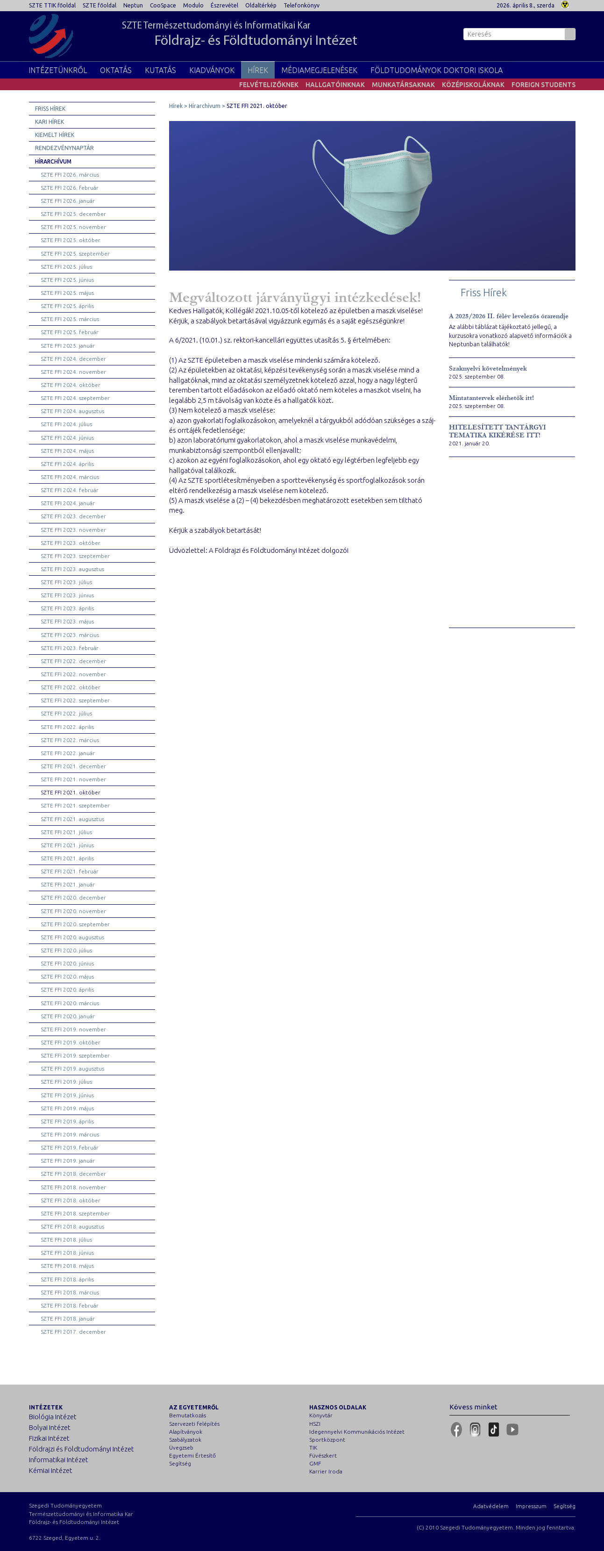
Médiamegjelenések (319, 70)
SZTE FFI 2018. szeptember (75, 1213)
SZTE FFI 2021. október (70, 792)
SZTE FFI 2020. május (67, 976)
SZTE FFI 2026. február (70, 188)
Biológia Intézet (53, 1417)
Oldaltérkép (261, 5)
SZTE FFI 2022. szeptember (75, 700)
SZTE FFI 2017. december (73, 1332)
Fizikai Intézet (49, 1438)
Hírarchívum (53, 161)
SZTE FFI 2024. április (67, 464)
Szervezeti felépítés (194, 1424)
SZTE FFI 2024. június (67, 438)
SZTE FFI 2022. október (70, 687)
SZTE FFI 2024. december (73, 359)
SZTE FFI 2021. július (66, 832)
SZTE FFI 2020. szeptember (75, 924)
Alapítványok (185, 1432)
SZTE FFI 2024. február (70, 490)
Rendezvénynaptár (64, 148)
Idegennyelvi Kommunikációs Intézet (357, 1432)
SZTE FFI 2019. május (67, 1108)
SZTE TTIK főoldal (52, 5)
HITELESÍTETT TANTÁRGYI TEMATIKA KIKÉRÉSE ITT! (497, 431)
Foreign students (544, 84)
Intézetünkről (57, 70)
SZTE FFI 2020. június (67, 963)
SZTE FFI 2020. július (66, 950)
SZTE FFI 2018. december (73, 1174)
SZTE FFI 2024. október (70, 385)
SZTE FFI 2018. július (66, 1240)
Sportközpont (327, 1440)
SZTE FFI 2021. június (67, 845)
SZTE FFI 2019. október (70, 1042)
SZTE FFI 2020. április (67, 989)
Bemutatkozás (187, 1415)
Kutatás (160, 70)
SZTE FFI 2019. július (66, 1082)
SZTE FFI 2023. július (66, 582)
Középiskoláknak (473, 84)
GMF (315, 1463)
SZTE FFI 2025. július (66, 267)
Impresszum (531, 1506)
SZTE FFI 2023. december (73, 516)
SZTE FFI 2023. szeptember (75, 556)
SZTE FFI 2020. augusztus (72, 937)
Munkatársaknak (403, 84)
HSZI (314, 1424)
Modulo (193, 5)
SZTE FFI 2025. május (67, 293)
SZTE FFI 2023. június (67, 595)
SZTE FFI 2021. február (70, 871)
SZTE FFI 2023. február (70, 648)
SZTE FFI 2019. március (70, 1134)
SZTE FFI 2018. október (70, 1200)
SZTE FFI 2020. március (70, 1003)
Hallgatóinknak (335, 84)
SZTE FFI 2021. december (73, 766)
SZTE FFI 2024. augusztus (72, 411)
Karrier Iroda (325, 1471)
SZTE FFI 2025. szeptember (75, 253)
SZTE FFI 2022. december (73, 661)
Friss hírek (50, 109)
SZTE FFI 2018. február (70, 1305)
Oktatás (116, 70)
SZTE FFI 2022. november (73, 674)
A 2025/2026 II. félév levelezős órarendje (508, 316)
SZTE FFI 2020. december (73, 897)
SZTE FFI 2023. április (67, 608)
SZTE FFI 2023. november (73, 530)
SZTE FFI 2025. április (67, 306)
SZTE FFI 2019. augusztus (72, 1068)
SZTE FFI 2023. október (70, 543)
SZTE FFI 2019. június (67, 1095)
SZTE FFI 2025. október (70, 240)
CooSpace (163, 5)
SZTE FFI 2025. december (73, 214)
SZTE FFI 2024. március (70, 477)
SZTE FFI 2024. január (68, 503)
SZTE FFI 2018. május (67, 1266)
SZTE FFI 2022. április (67, 727)
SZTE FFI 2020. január (68, 1016)
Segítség (180, 1463)
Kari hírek (49, 122)
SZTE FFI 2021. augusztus (72, 819)
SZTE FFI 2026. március (70, 175)
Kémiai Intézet (50, 1470)
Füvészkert (323, 1455)
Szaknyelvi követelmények (488, 368)
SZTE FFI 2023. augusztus (72, 569)
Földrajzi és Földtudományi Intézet (81, 1449)
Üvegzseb (181, 1447)
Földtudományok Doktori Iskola (436, 70)
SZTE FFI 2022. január (68, 753)
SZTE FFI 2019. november (73, 1029)
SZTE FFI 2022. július (66, 713)
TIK (313, 1447)
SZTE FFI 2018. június (67, 1253)
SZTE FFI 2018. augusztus (72, 1226)
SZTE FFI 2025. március (70, 319)
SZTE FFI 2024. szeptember (75, 398)
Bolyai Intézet (50, 1427)
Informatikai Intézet (58, 1460)
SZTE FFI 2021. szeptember (75, 805)
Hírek (258, 70)
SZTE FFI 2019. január (68, 1161)
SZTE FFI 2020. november (73, 911)
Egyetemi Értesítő (192, 1455)
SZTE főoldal (99, 5)
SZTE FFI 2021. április (67, 858)
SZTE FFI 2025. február (70, 332)
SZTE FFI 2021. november (73, 779)
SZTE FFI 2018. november (73, 1187)
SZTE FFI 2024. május (67, 451)
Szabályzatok (185, 1440)
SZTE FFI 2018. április (67, 1279)
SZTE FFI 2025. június (67, 280)
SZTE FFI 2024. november (73, 372)
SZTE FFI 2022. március (70, 740)
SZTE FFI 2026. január (68, 201)
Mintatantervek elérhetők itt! (491, 398)
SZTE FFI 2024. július (66, 424)
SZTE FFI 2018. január (68, 1318)
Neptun (133, 5)
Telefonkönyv (302, 5)
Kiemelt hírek (54, 135)
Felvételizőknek (268, 84)
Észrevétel (224, 5)
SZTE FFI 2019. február (70, 1147)
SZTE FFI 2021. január (68, 884)
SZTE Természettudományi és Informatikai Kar (239, 35)
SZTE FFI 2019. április (67, 1121)
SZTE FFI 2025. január (68, 346)
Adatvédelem (491, 1506)
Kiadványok (211, 70)
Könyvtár (321, 1415)
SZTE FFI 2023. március (70, 635)
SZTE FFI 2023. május (67, 621)
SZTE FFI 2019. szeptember (75, 1055)
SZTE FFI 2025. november (73, 227)
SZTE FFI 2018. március (70, 1292)
